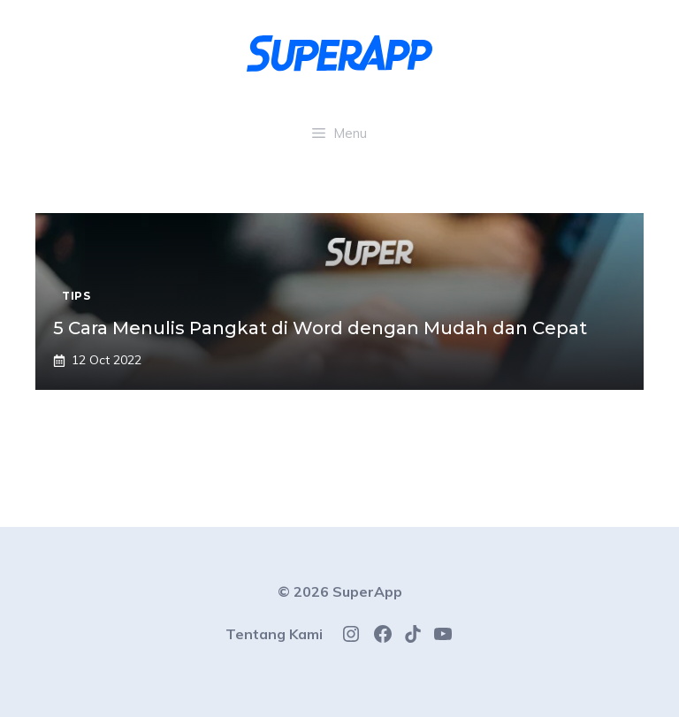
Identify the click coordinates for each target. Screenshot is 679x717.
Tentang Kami (274, 634)
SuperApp (367, 591)
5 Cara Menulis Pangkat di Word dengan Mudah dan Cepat (320, 328)
